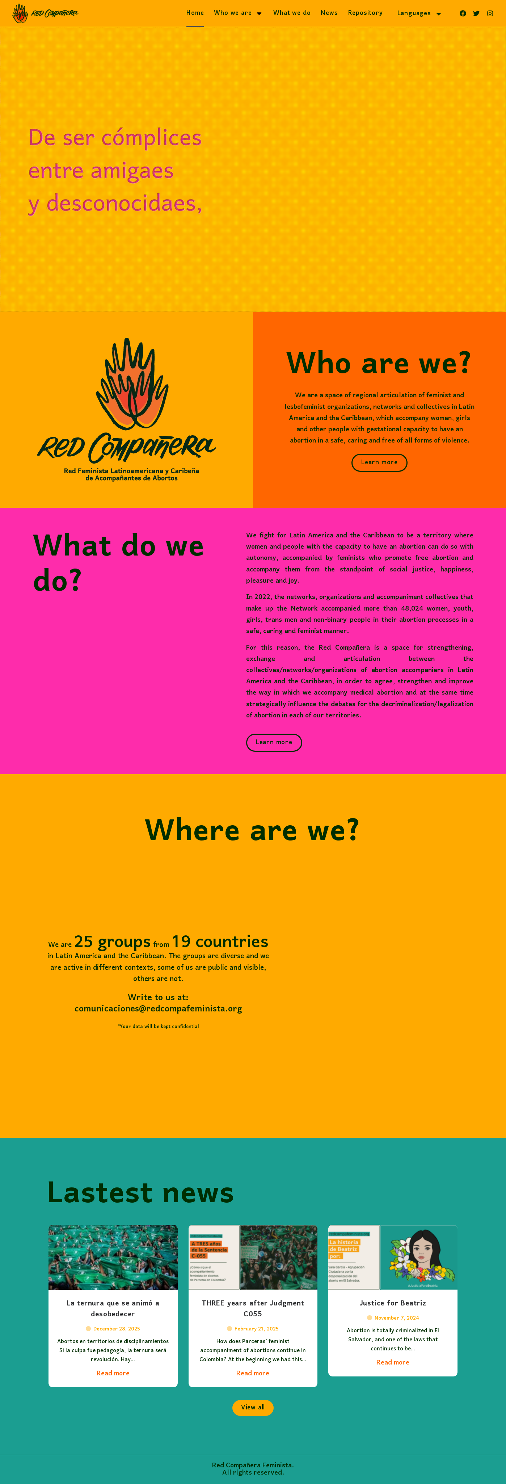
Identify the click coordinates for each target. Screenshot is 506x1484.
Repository (365, 13)
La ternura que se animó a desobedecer (113, 1326)
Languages (420, 13)
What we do (292, 13)
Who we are (238, 13)
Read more (113, 1390)
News (329, 13)
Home (195, 13)
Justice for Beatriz (393, 1320)
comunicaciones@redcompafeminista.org (136, 1009)
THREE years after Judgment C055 (253, 1326)
